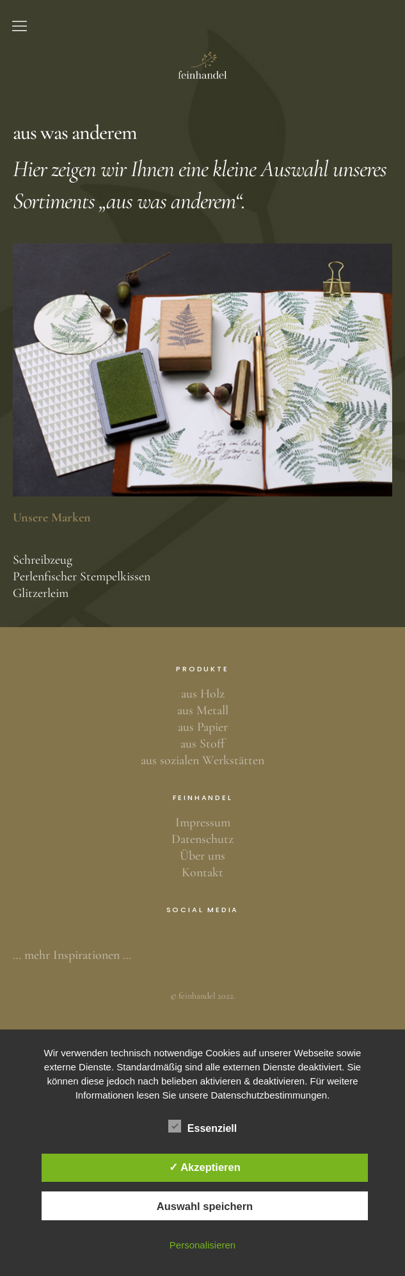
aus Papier (203, 727)
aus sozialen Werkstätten (202, 760)
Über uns (202, 855)
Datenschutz (202, 839)
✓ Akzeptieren (205, 1167)
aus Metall (202, 710)
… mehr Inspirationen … (72, 955)
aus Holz (203, 693)
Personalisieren (202, 1244)
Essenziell (202, 1126)
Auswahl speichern (205, 1206)
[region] (202, 370)
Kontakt (202, 872)
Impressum (202, 822)
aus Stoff (202, 743)
